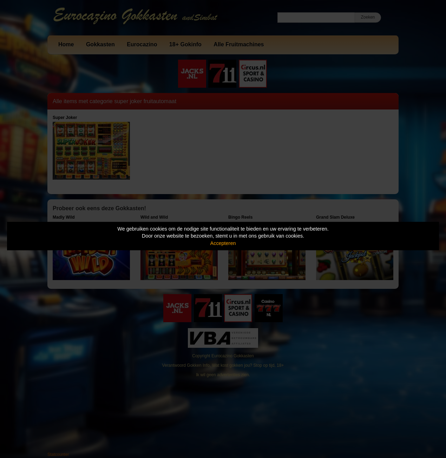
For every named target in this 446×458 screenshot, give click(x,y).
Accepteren (223, 243)
